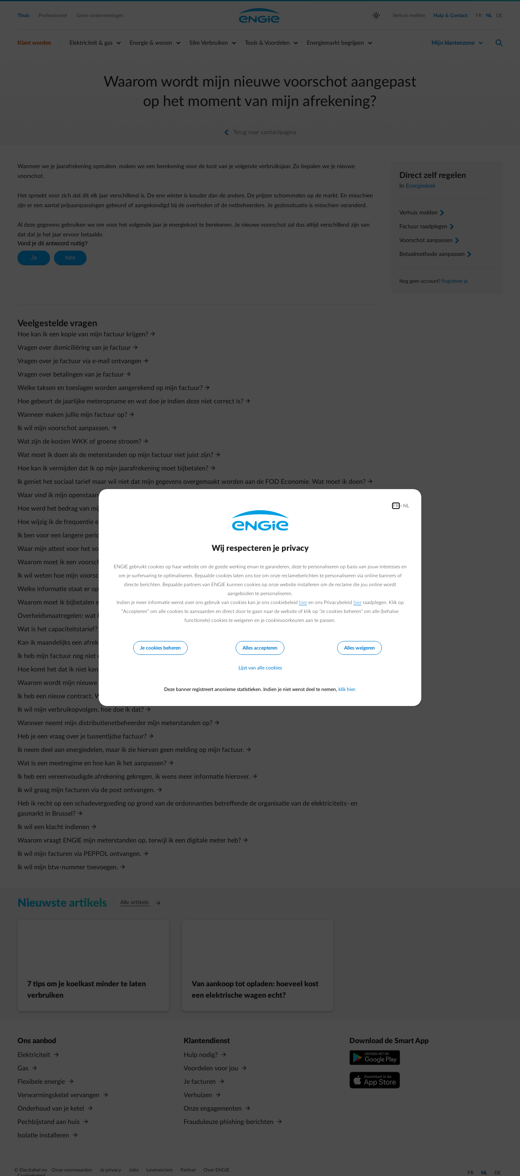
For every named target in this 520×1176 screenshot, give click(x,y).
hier (303, 602)
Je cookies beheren (160, 647)
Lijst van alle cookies (260, 668)
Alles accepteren (260, 647)
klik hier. (347, 689)
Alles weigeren (359, 647)
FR (396, 505)
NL (406, 505)
